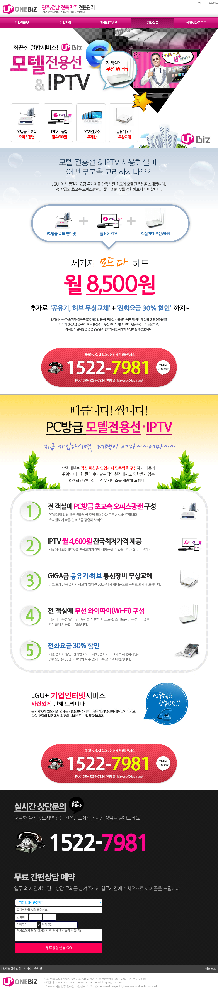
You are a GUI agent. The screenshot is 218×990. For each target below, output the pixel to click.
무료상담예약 (211, 3)
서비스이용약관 (33, 968)
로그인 (197, 3)
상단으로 (210, 968)
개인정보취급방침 (10, 968)
